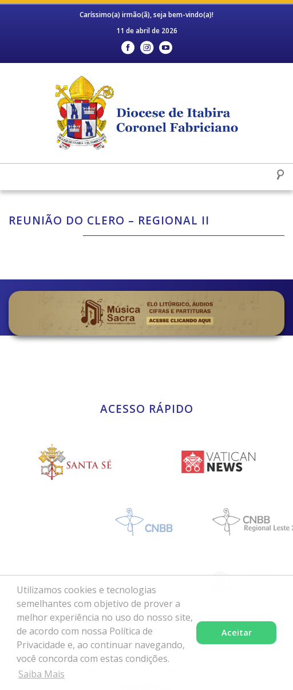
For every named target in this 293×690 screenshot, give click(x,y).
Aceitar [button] (236, 632)
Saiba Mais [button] (41, 674)
